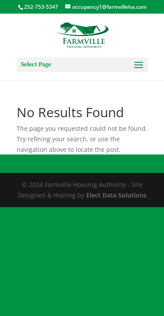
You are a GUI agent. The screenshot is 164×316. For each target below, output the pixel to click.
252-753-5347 (41, 7)
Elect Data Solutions (116, 195)
